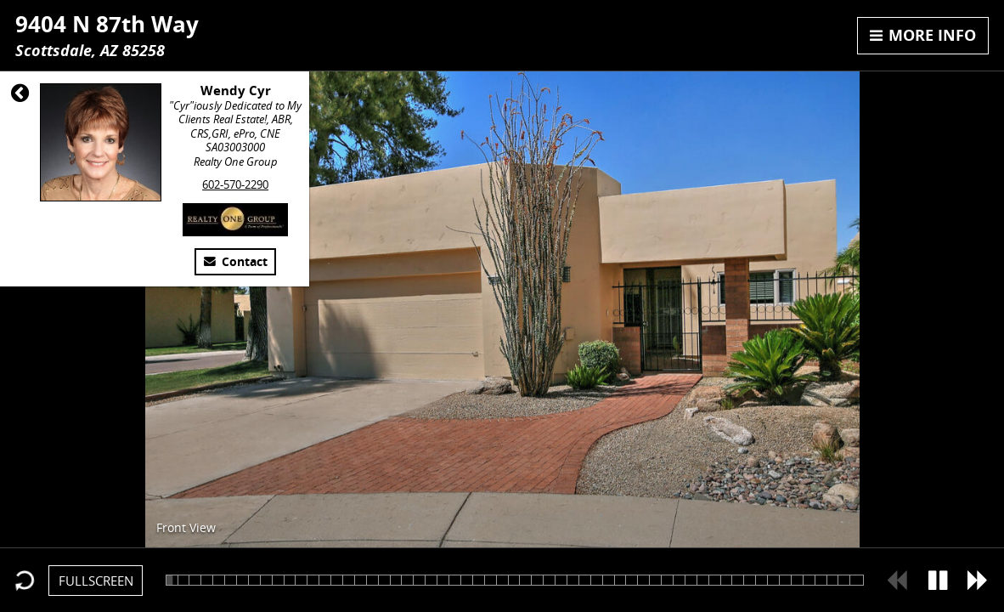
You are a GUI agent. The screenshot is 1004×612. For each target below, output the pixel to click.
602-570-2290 (235, 184)
